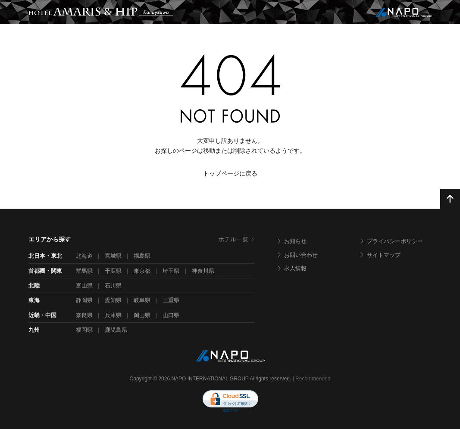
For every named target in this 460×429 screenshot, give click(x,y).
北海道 (84, 256)
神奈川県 (203, 271)
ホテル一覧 (236, 239)
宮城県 (113, 256)
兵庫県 (113, 315)
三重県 (171, 300)
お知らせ (291, 241)
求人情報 (291, 268)
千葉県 (113, 271)
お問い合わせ (297, 254)
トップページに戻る (230, 173)
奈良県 (84, 315)
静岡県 (84, 300)
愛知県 (113, 300)
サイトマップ (380, 254)
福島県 (142, 256)
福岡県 (84, 330)
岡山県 (142, 315)
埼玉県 (171, 271)
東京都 (142, 271)
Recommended (312, 379)
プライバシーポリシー (391, 241)
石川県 (113, 285)
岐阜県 (142, 300)
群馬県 (84, 271)
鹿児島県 (116, 330)
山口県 (171, 315)
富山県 (84, 285)
